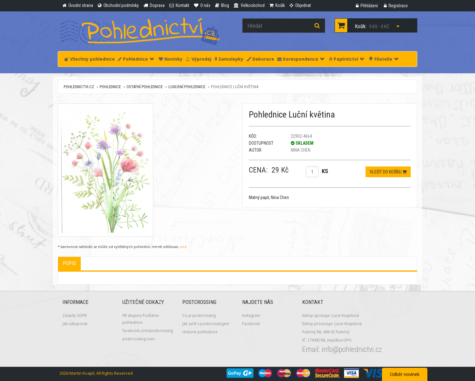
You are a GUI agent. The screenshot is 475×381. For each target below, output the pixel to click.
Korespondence (300, 59)
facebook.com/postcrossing (147, 330)
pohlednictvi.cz (79, 86)
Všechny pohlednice (89, 59)
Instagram (251, 315)
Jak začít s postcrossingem (205, 323)
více (183, 246)
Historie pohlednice (200, 332)
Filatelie (383, 59)
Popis (69, 263)
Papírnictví (346, 59)
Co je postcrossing (199, 315)
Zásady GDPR (74, 315)
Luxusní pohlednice (186, 86)
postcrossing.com (138, 339)
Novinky (171, 59)
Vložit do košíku (388, 171)
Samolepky (228, 59)
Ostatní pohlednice (144, 86)
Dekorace (260, 59)
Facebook (251, 323)
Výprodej (198, 59)
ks (325, 171)
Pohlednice (136, 59)
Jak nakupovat (74, 323)
